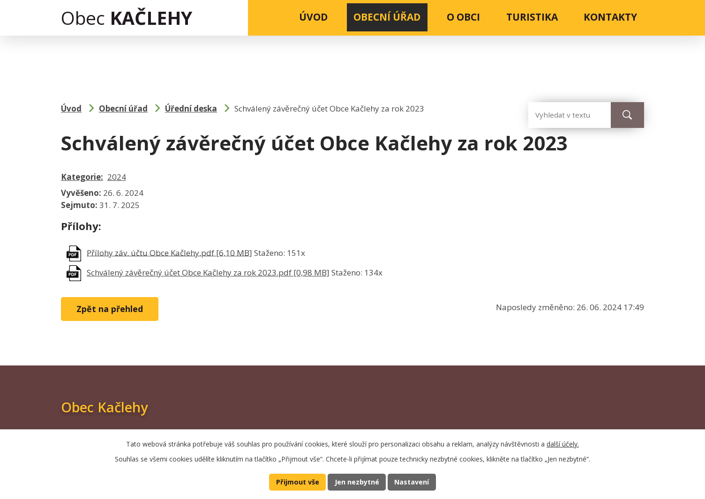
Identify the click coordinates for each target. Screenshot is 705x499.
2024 (116, 176)
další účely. (563, 443)
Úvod (313, 16)
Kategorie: (82, 176)
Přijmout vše (296, 481)
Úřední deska (191, 108)
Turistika (532, 16)
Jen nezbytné (356, 481)
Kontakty (610, 16)
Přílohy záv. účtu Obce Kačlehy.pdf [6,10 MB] (169, 252)
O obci (463, 16)
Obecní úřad (386, 16)
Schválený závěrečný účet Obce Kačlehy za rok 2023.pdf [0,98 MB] (208, 272)
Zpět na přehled (111, 309)
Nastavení (412, 481)
